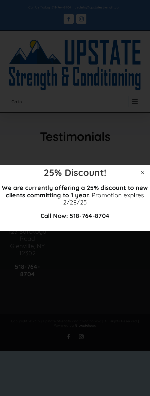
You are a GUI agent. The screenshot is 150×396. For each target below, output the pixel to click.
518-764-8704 (89, 216)
